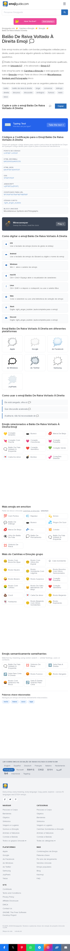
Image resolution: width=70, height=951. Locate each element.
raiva (6, 97)
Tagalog (26, 774)
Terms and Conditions (12, 893)
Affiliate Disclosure (10, 901)
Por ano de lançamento (47, 859)
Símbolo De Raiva (10, 545)
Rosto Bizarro (11, 579)
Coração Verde (57, 448)
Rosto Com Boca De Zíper (12, 561)
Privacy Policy (8, 897)
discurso (16, 92)
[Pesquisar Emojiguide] (31, 12)
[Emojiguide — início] (5, 786)
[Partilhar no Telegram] (39, 947)
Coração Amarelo (9, 434)
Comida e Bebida (10, 837)
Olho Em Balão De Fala (12, 536)
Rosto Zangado (57, 674)
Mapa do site (7, 931)
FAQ (38, 878)
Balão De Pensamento (33, 536)
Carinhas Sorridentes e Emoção (50, 829)
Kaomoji (40, 874)
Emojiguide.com (8, 28)
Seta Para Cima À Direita (12, 674)
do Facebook (8, 859)
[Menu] (64, 4)
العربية (59, 770)
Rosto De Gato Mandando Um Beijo (34, 588)
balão (6, 88)
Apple (5, 851)
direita (6, 92)
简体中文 (31, 770)
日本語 (41, 770)
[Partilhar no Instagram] (48, 947)
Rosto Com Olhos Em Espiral (33, 562)
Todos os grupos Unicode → (14, 841)
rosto (6, 702)
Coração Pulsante (54, 441)
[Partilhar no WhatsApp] (30, 947)
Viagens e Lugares (11, 825)
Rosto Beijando (57, 595)
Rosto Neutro (11, 570)
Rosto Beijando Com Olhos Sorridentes (35, 603)
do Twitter (7, 867)
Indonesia (15, 774)
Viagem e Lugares (44, 825)
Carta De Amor (12, 457)
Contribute (7, 889)
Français (38, 766)
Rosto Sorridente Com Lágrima (35, 571)
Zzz (29, 529)
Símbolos (7, 821)
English (7, 766)
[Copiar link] (57, 947)
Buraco (31, 433)
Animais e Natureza (11, 833)
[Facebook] (5, 799)
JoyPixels (6, 874)
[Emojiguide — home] (16, 4)
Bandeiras (7, 813)
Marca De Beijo (57, 433)
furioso (51, 92)
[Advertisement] (35, 482)
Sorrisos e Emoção (11, 829)
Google (6, 855)
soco (23, 702)
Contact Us (7, 908)
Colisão (53, 529)
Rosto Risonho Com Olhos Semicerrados (57, 571)
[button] (35, 152)
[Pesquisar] (64, 12)
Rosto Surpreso (35, 579)
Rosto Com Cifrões (10, 587)
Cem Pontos (11, 516)
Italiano (48, 766)
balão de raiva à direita (22, 88)
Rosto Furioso (34, 674)
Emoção (42, 28)
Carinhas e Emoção (26, 28)
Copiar (61, 106)
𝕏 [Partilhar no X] (13, 947)
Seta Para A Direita (55, 665)
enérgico (40, 92)
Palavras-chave (43, 855)
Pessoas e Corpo (10, 810)
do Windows (8, 863)
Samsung (7, 871)
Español (17, 766)
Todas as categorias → (46, 841)
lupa (31, 702)
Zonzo (53, 516)
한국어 (50, 770)
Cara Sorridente (57, 561)
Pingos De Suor (57, 522)
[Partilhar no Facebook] (4, 947)
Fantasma (10, 601)
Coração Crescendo (33, 441)
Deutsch (27, 766)
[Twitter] (10, 799)
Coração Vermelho (32, 448)
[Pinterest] (15, 799)
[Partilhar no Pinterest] (21, 947)
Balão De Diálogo (9, 523)
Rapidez (31, 516)
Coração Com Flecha (11, 441)
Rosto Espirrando (55, 602)
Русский (20, 770)
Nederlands (60, 766)
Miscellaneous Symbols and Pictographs (21, 211)
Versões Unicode (44, 863)
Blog (39, 871)
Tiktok (5, 878)
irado (60, 92)
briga (38, 88)
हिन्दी (6, 774)
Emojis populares (44, 867)
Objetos (6, 817)
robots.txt (18, 931)
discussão (28, 92)
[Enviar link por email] (65, 947)
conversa (48, 88)
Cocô (8, 595)
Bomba (31, 457)
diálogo (59, 88)
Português (8, 770)
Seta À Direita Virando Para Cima (34, 683)
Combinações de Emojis (47, 851)
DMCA (5, 904)
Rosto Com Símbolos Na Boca (11, 683)
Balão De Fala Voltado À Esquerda (11, 449)
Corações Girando (54, 457)
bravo (14, 702)
